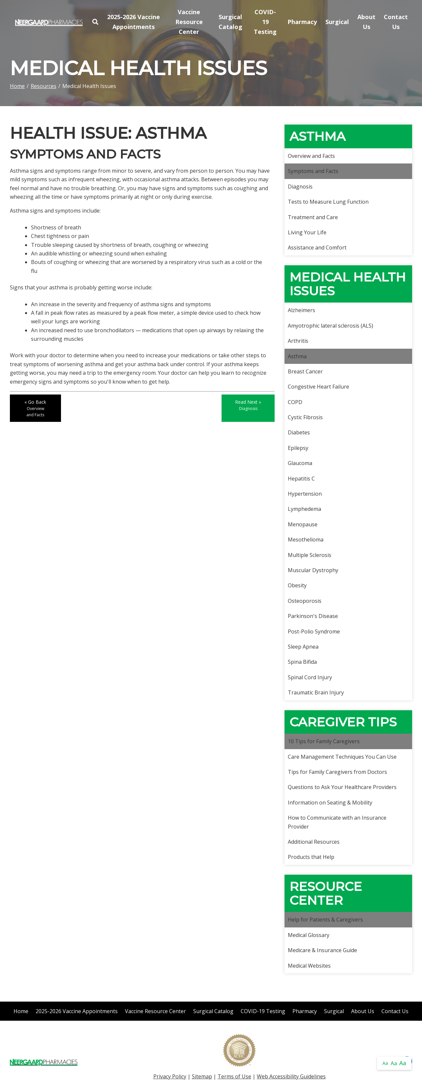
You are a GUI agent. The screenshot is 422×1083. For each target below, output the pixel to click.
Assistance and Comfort (317, 247)
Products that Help (311, 857)
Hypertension (305, 493)
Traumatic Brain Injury (316, 692)
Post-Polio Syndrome (314, 631)
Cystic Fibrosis (305, 417)
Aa (385, 1063)
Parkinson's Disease (313, 616)
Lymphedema (304, 508)
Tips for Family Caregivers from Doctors (337, 772)
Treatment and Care (313, 217)
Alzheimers (301, 310)
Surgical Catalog (230, 22)
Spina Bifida (302, 661)
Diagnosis (300, 186)
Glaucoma (300, 463)
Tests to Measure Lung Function (328, 201)
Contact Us (396, 22)
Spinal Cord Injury (310, 677)
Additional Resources (314, 841)
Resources (43, 86)
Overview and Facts (311, 156)
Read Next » (248, 405)
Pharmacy (302, 22)
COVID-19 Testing (265, 21)
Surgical (337, 22)
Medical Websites (309, 965)
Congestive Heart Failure (318, 386)
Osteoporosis (304, 600)
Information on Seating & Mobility (330, 802)
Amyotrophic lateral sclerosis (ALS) (330, 325)
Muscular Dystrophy (313, 570)
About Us (366, 22)
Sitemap (202, 1076)
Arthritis (298, 340)
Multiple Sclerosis (309, 555)
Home (17, 86)
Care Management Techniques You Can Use (342, 756)
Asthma (297, 356)
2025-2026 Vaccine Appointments (133, 22)
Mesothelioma (305, 539)
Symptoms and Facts (313, 171)
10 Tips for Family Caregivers (324, 741)
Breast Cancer (305, 371)
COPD (295, 402)
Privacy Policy (169, 1076)
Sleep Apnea (303, 646)
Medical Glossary (308, 935)
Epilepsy (298, 448)
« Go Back (35, 408)
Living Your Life (307, 232)
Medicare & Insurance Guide (322, 950)
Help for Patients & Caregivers (325, 919)
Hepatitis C (301, 478)
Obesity (297, 585)
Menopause (302, 524)
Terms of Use (234, 1076)
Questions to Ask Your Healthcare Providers (342, 787)
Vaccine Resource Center (189, 21)
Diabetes (299, 432)
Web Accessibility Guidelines (291, 1076)
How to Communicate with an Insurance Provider (337, 822)
